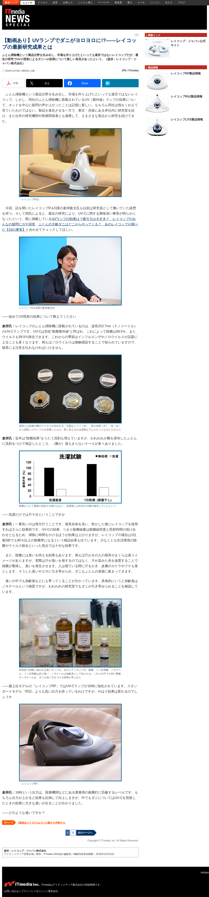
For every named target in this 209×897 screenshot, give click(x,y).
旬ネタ (169, 2)
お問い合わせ (11, 891)
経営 (55, 2)
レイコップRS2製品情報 (186, 96)
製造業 (118, 2)
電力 (129, 2)
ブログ (181, 2)
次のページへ (85, 832)
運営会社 (53, 891)
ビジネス (43, 2)
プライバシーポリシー (33, 891)
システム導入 (85, 2)
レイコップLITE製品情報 (187, 119)
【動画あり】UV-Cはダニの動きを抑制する (41, 822)
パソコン (155, 2)
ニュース (27, 2)
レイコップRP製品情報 (186, 73)
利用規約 (205, 872)
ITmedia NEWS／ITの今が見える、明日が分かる (18, 17)
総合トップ (11, 2)
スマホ (141, 2)
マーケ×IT (103, 2)
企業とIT (68, 2)
